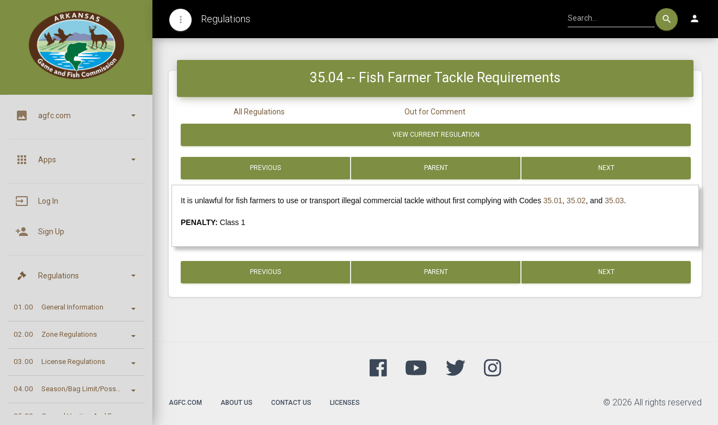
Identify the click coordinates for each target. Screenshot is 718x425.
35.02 (576, 200)
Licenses (345, 402)
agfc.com (185, 402)
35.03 (614, 200)
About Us (236, 402)
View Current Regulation (436, 134)
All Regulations (259, 111)
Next (606, 168)
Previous (265, 168)
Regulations (225, 19)
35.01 (552, 200)
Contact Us (291, 402)
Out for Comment (434, 111)
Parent (436, 168)
